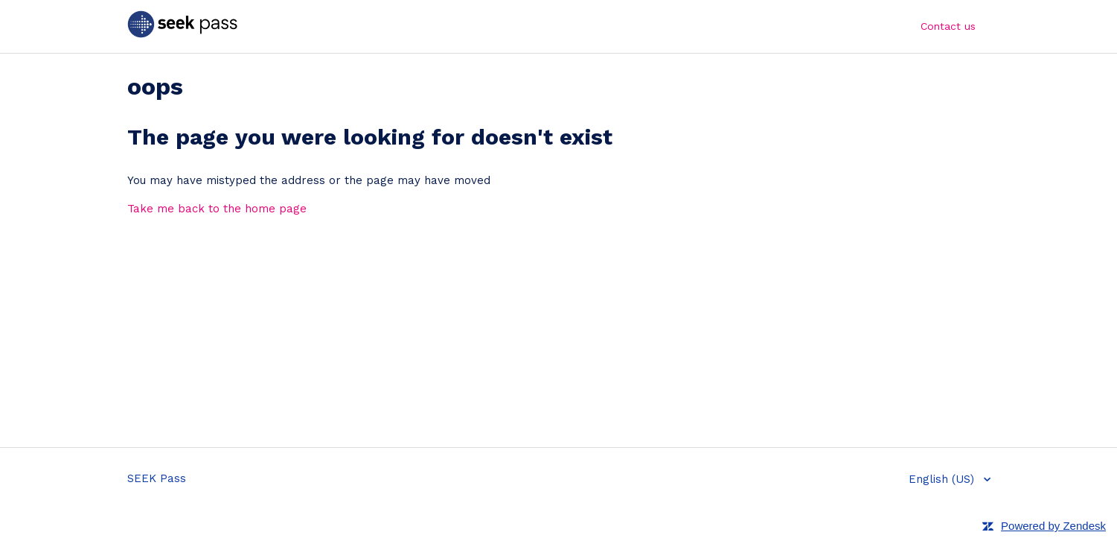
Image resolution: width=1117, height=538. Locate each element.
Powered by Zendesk (1053, 525)
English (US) (943, 479)
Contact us (948, 26)
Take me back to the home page (217, 208)
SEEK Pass (156, 478)
